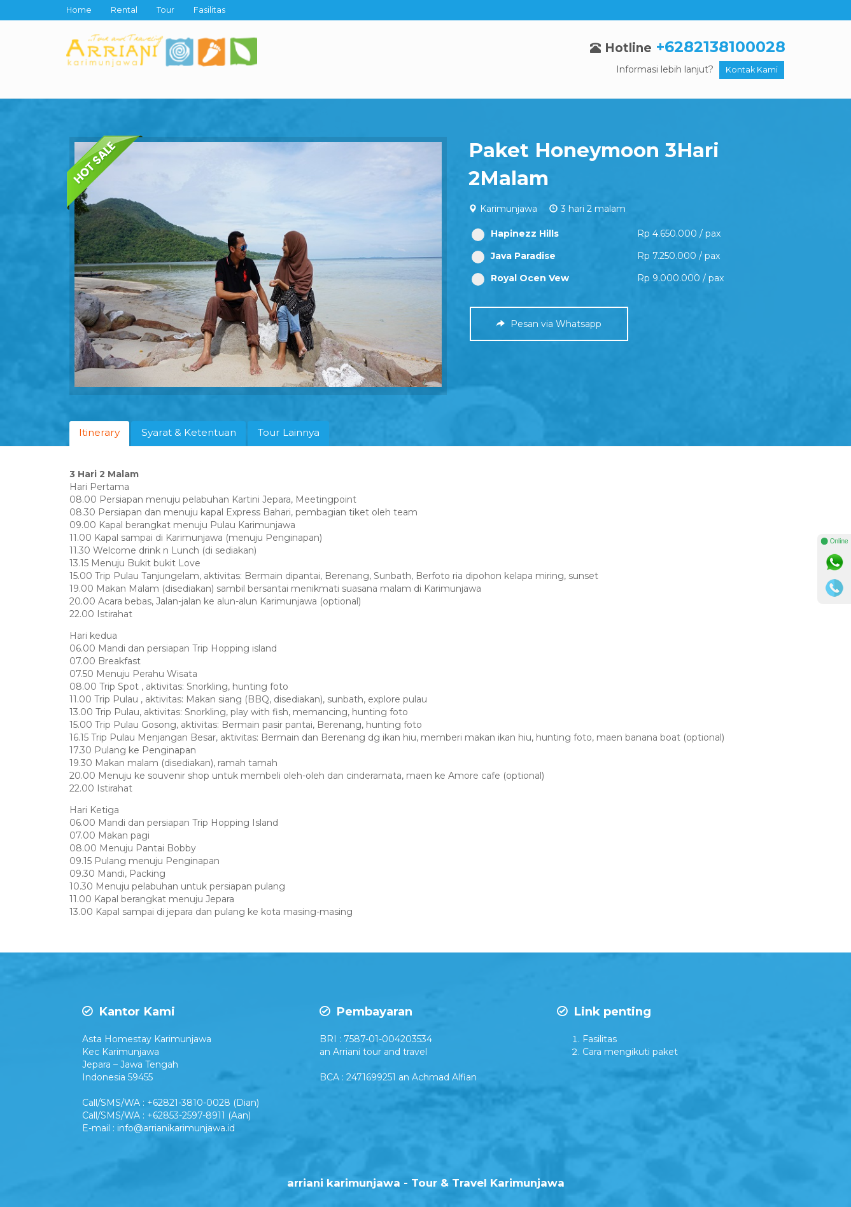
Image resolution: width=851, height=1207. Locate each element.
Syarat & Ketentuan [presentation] (188, 432)
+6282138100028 (720, 47)
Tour (165, 10)
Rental (124, 10)
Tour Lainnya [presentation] (289, 432)
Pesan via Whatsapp (548, 324)
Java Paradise (514, 256)
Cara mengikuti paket (630, 1051)
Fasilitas (209, 10)
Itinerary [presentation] (99, 432)
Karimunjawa (508, 208)
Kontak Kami (752, 69)
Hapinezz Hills (515, 234)
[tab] (99, 433)
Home (79, 10)
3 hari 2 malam (593, 208)
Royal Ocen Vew (520, 278)
